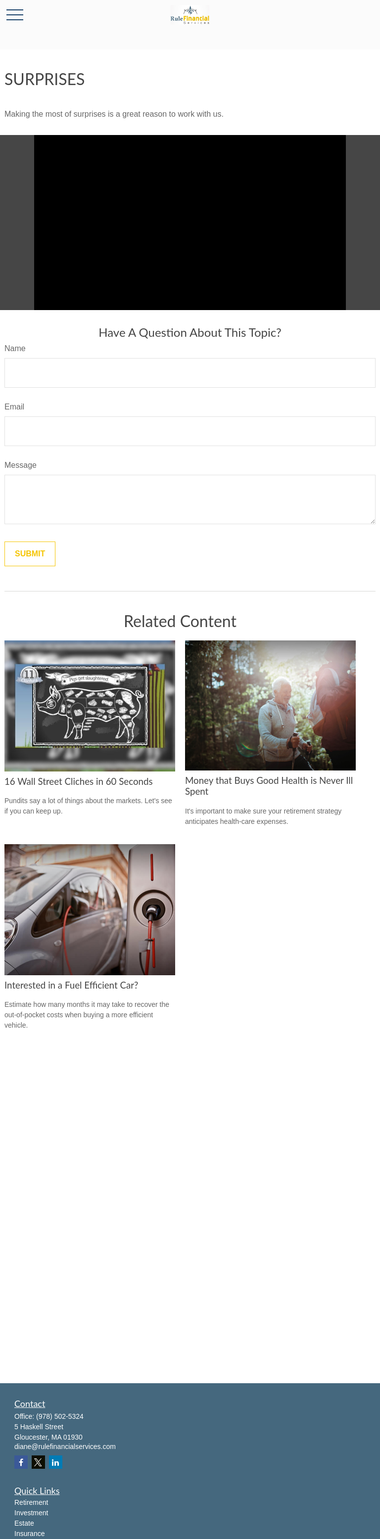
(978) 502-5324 (60, 1416)
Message (20, 465)
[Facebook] (21, 1462)
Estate (24, 1523)
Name (15, 348)
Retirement (31, 1502)
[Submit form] (29, 554)
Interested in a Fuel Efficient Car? (71, 985)
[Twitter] (38, 1462)
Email (14, 407)
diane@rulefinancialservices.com (65, 1446)
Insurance (29, 1534)
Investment (31, 1513)
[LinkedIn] (55, 1462)
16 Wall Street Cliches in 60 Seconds (78, 781)
